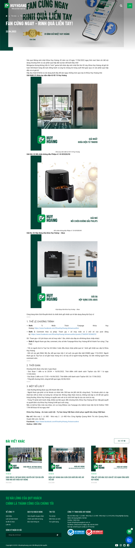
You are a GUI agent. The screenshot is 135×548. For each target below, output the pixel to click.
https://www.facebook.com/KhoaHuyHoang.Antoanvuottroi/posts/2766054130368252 (63, 334)
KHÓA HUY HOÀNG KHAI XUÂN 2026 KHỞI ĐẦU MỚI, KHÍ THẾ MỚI (66, 478)
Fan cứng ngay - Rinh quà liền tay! (44, 16)
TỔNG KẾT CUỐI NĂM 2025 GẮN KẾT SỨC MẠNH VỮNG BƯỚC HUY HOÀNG (110, 478)
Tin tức (13, 16)
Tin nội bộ (24, 16)
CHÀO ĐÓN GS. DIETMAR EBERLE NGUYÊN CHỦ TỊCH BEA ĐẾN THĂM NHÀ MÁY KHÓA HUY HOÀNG (25, 478)
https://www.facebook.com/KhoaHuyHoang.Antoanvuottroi (56, 328)
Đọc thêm (121, 441)
